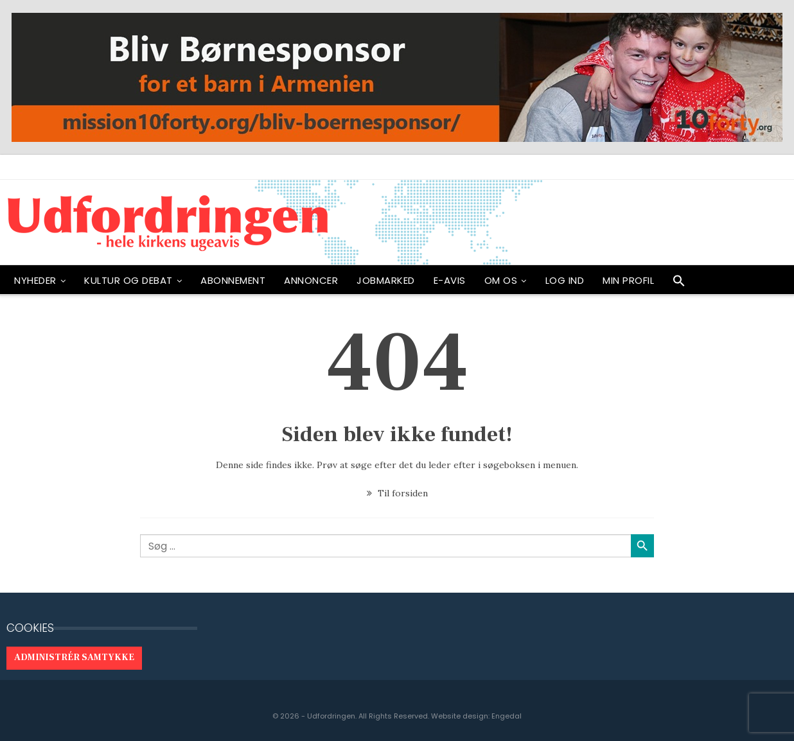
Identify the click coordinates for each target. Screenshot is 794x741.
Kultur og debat (128, 280)
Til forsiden (397, 493)
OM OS (501, 280)
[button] (679, 283)
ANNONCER (311, 280)
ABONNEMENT (232, 280)
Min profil (628, 280)
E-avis (450, 280)
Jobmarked (386, 280)
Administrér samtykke (74, 657)
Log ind (565, 280)
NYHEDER (35, 280)
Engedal (506, 716)
